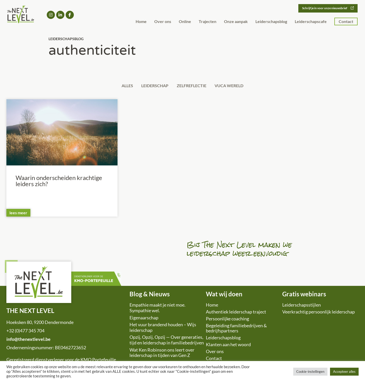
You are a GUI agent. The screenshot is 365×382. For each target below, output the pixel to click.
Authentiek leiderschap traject (236, 313)
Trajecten (207, 21)
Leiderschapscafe (311, 21)
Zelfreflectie (193, 86)
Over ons (162, 21)
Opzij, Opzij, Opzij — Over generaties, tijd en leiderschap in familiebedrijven (166, 341)
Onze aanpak (236, 21)
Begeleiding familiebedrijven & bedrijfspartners (236, 329)
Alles (121, 86)
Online (185, 21)
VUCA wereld (234, 86)
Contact (346, 21)
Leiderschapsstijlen (301, 306)
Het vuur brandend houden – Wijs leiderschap (162, 328)
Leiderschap (153, 86)
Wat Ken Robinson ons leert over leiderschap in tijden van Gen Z (161, 353)
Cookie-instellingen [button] (310, 371)
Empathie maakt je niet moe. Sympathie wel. (157, 308)
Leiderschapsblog (271, 21)
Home (141, 21)
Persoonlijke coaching (227, 319)
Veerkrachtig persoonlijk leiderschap (318, 313)
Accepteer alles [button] (344, 371)
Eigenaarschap (143, 318)
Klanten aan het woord (228, 345)
